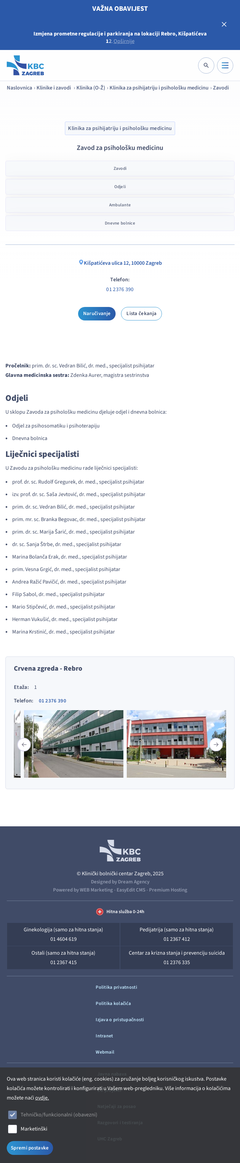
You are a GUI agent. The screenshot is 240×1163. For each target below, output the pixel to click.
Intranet (104, 1036)
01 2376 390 (120, 289)
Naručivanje (97, 313)
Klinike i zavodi (54, 88)
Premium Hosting (168, 890)
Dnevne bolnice (120, 223)
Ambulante (120, 205)
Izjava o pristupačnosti (120, 1019)
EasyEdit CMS (131, 890)
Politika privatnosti (116, 987)
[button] (216, 744)
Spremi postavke (30, 1148)
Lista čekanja (141, 313)
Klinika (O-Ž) (90, 88)
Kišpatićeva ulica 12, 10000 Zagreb (120, 263)
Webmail (105, 1052)
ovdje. (42, 1098)
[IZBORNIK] (225, 65)
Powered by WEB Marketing (83, 890)
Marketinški (34, 1129)
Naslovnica (19, 88)
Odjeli (120, 187)
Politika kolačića (113, 1003)
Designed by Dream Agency (120, 881)
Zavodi (221, 88)
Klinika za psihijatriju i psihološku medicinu (159, 88)
